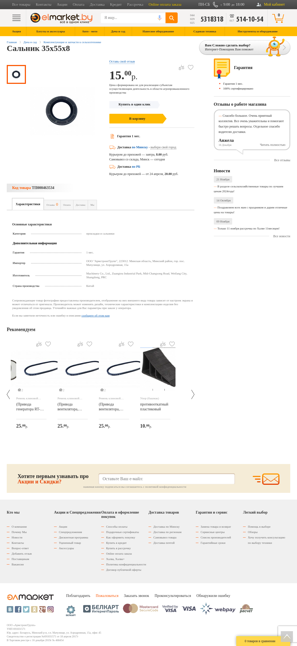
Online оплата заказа (165, 4)
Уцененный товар (70, 542)
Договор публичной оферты (123, 569)
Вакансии (18, 564)
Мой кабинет (274, 4)
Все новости (281, 236)
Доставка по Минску (166, 526)
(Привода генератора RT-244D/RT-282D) (28, 407)
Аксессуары (66, 548)
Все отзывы (282, 160)
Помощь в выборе (259, 526)
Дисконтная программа (73, 537)
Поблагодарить (78, 596)
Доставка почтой (164, 542)
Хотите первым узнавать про (53, 478)
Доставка (97, 4)
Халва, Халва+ (115, 559)
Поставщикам (20, 559)
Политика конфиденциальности (126, 564)
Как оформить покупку (120, 537)
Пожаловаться (107, 596)
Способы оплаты (116, 526)
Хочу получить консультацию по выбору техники (266, 540)
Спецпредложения (70, 532)
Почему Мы (19, 532)
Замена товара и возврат (216, 526)
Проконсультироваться (172, 596)
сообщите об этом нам (96, 315)
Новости (17, 537)
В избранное (188, 65)
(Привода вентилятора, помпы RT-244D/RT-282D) (70, 407)
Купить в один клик (134, 104)
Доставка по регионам (167, 532)
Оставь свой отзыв (122, 61)
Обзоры (253, 532)
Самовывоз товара (164, 537)
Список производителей (216, 537)
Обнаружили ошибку (213, 596)
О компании (19, 526)
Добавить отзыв (22, 553)
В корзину (137, 118)
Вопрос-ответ (20, 548)
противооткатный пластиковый (154, 406)
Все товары (21, 4)
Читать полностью (272, 145)
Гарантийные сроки (213, 542)
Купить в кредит (116, 542)
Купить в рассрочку (118, 548)
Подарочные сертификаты (122, 532)
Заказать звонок (136, 596)
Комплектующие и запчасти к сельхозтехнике (72, 42)
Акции (62, 4)
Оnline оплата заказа (119, 553)
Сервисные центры (213, 532)
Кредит (116, 4)
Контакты (43, 4)
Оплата (79, 4)
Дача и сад (30, 42)
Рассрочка (135, 4)
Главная (12, 42)
